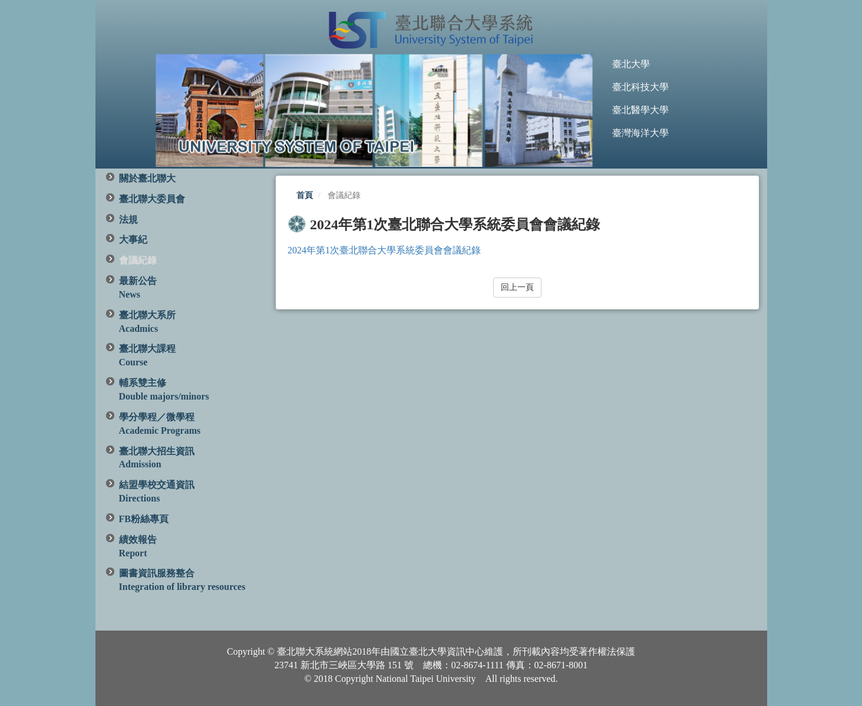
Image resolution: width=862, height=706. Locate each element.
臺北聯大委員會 (152, 199)
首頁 (304, 195)
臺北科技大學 (640, 87)
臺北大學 (631, 64)
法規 (128, 220)
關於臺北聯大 (147, 178)
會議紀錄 (138, 260)
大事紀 (133, 240)
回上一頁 (517, 287)
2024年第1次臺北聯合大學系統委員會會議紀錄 (384, 250)
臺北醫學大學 (640, 110)
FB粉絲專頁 (144, 519)
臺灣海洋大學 (640, 133)
